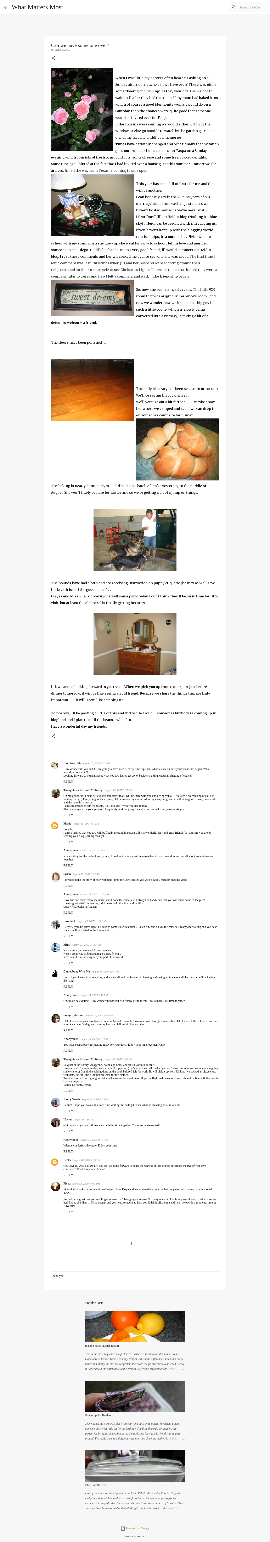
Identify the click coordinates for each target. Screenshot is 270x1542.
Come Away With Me (76, 971)
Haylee (67, 1119)
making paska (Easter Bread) (102, 1345)
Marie (67, 823)
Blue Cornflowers (95, 1485)
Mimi (66, 944)
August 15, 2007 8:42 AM (87, 823)
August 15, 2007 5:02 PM (94, 995)
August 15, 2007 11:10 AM (94, 894)
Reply (68, 781)
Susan (67, 874)
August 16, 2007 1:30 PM (87, 1160)
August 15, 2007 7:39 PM (95, 1099)
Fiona (67, 1183)
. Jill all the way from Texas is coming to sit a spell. (105, 170)
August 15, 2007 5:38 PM (99, 1015)
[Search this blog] (245, 7)
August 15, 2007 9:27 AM (86, 874)
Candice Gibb (72, 763)
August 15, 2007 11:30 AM (86, 944)
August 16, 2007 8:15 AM (94, 1139)
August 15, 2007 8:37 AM (119, 790)
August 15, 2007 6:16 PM (94, 1038)
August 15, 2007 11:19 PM (88, 1119)
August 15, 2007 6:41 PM (119, 1059)
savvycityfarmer (73, 1015)
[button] (53, 58)
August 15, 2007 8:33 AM (96, 763)
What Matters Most (37, 7)
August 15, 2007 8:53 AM (94, 850)
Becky (67, 1160)
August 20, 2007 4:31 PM (86, 1183)
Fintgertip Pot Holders (98, 1415)
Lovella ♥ (69, 921)
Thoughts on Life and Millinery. (83, 790)
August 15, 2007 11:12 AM (91, 921)
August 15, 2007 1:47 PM (105, 971)
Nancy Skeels (71, 1099)
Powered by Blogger (135, 1528)
